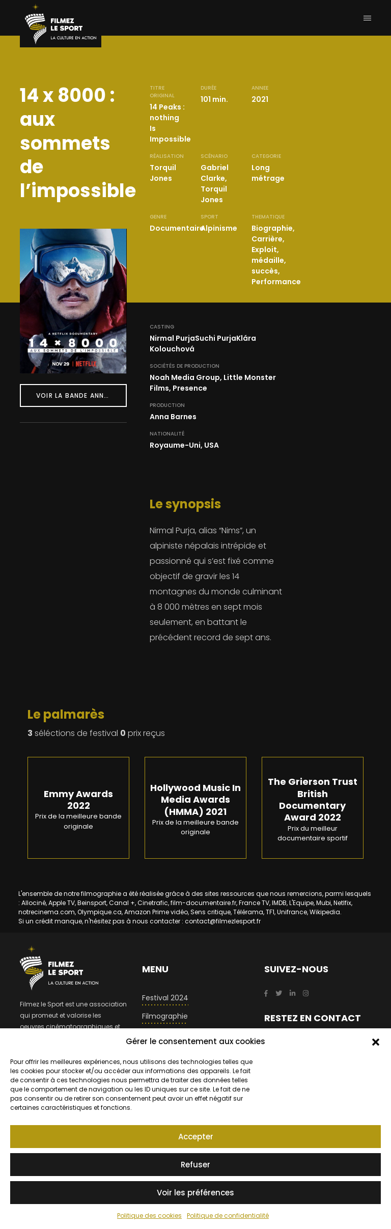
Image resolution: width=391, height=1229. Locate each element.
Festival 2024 (165, 998)
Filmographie (165, 1016)
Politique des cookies (149, 1215)
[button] (376, 1041)
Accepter (195, 1136)
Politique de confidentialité (228, 1215)
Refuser (195, 1164)
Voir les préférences (195, 1192)
